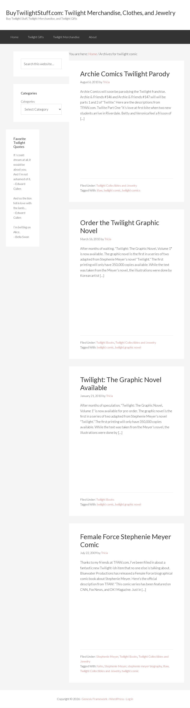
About (93, 37)
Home (14, 37)
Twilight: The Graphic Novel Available (120, 384)
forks (100, 666)
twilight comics (131, 190)
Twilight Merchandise (66, 37)
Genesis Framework (94, 699)
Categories (28, 101)
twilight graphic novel (128, 347)
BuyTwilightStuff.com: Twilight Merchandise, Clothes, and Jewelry (90, 12)
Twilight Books (105, 342)
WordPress (116, 699)
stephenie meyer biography (145, 666)
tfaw (100, 190)
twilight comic (112, 190)
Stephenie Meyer (107, 656)
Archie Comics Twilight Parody (125, 74)
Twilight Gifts (36, 37)
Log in (129, 699)
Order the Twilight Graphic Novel (119, 227)
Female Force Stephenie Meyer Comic (125, 541)
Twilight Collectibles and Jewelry (116, 185)
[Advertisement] (126, 152)
